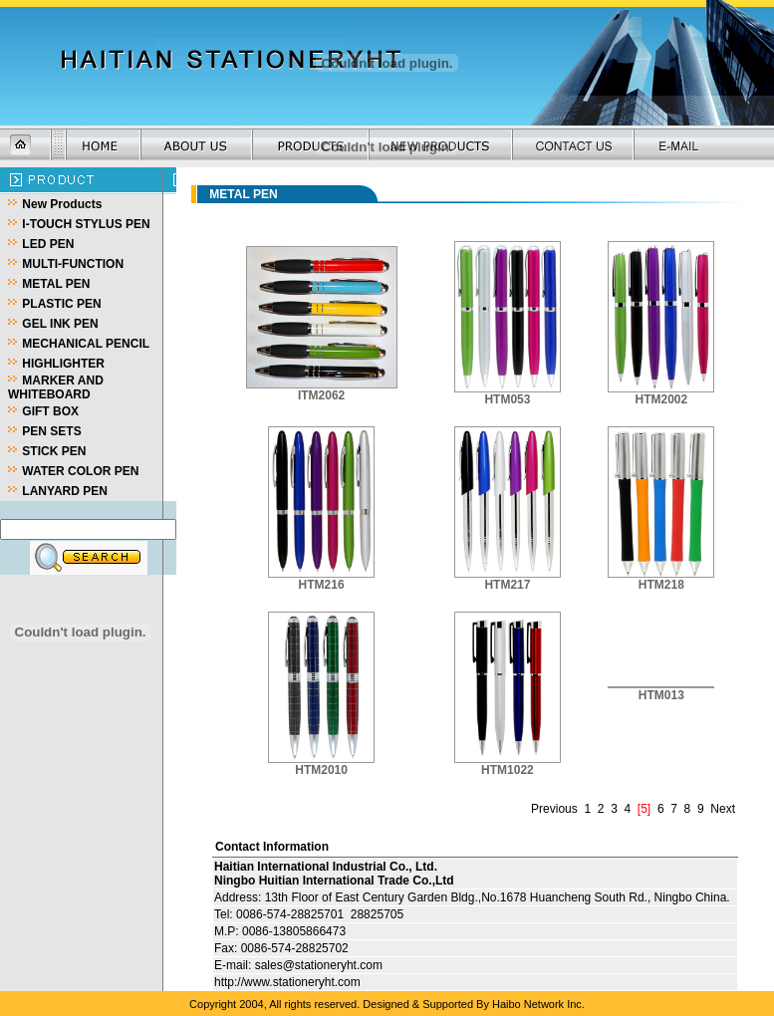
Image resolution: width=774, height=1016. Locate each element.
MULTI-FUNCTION (73, 264)
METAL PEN (56, 284)
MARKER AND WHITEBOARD (56, 387)
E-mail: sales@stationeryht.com (298, 965)
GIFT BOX (50, 411)
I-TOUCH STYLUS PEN (85, 224)
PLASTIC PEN (61, 304)
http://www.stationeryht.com (287, 982)
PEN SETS (51, 431)
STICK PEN (54, 451)
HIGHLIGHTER (63, 364)
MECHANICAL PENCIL (85, 344)
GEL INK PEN (60, 324)
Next (722, 809)
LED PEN (48, 244)
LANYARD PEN (65, 491)
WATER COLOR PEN (80, 471)
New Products (62, 204)
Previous (554, 809)
